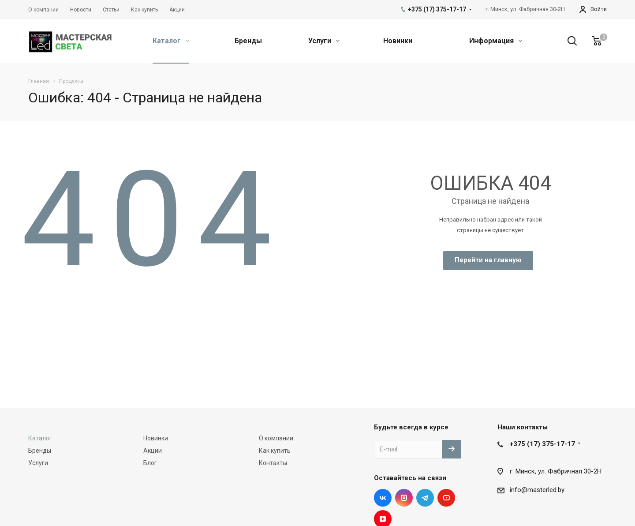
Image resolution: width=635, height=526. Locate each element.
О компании (276, 438)
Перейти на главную (488, 260)
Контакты (273, 462)
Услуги (324, 41)
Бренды (248, 41)
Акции (152, 450)
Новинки (397, 41)
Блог (150, 462)
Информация (495, 41)
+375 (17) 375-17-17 (542, 444)
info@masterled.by (537, 490)
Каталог (171, 41)
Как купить (275, 450)
